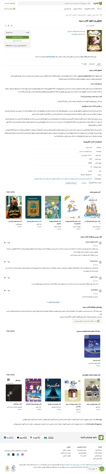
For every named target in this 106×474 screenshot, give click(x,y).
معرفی (99, 64)
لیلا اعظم (39, 224)
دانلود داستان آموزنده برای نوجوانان (32, 419)
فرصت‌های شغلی (97, 458)
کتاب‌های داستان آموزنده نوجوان (60, 179)
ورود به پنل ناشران (66, 453)
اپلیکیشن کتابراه (8, 9)
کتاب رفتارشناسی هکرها (54, 404)
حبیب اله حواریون (56, 407)
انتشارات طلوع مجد (76, 34)
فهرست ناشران (67, 456)
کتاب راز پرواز (96, 360)
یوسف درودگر (57, 226)
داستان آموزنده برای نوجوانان (50, 419)
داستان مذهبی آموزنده (77, 419)
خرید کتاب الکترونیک (17, 37)
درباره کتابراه (98, 450)
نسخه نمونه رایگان (17, 41)
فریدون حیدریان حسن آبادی (14, 407)
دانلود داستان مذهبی (65, 419)
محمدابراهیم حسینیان (73, 31)
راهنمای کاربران (82, 453)
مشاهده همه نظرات (53, 302)
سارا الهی (98, 407)
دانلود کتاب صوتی (80, 465)
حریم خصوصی (98, 456)
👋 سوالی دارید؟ (92, 469)
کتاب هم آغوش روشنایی (15, 221)
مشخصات (92, 64)
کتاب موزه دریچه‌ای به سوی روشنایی (73, 405)
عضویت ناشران (67, 450)
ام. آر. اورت (38, 407)
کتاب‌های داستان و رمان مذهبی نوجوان (81, 179)
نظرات (84, 64)
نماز (94, 419)
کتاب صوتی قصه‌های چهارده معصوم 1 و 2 (73, 223)
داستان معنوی (89, 419)
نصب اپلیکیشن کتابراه (95, 465)
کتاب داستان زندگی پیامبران (34, 221)
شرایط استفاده (98, 453)
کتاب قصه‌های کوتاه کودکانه (33, 404)
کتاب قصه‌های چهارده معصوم (55, 223)
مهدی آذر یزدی (96, 226)
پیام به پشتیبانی (81, 450)
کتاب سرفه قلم (18, 404)
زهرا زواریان (19, 224)
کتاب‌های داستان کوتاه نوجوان (42, 179)
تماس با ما (83, 456)
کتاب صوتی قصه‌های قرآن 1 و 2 (92, 223)
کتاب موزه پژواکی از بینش (93, 404)
